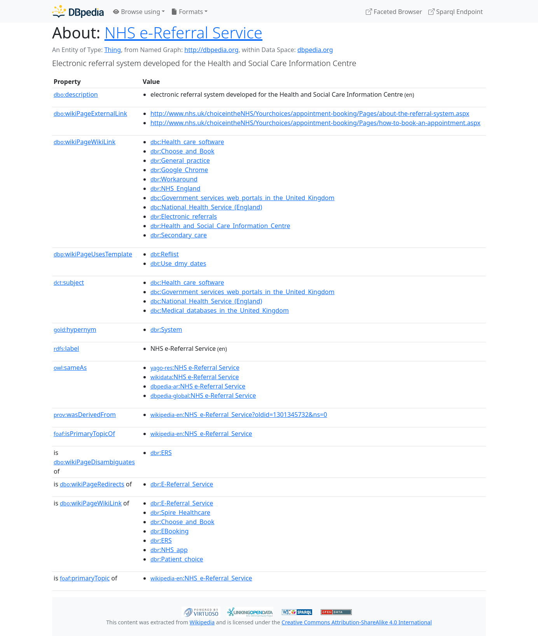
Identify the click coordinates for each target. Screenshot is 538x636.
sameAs (70, 367)
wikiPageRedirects (92, 484)
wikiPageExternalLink (90, 113)
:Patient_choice (176, 559)
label (66, 348)
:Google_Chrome (179, 170)
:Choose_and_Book (182, 151)
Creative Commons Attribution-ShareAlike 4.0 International (356, 622)
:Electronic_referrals (183, 216)
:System (166, 329)
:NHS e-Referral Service (194, 367)
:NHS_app (169, 549)
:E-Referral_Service (181, 484)
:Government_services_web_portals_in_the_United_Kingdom (242, 197)
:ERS (161, 452)
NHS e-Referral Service (183, 32)
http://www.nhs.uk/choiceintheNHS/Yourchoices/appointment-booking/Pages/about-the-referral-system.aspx (309, 113)
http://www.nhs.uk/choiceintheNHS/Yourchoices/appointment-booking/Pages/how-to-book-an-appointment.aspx (315, 122)
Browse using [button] (136, 11)
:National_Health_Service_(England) (206, 207)
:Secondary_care (178, 235)
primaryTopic (85, 578)
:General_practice (180, 160)
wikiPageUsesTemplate (93, 254)
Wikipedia (202, 622)
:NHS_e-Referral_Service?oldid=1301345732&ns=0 (238, 414)
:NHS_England (175, 188)
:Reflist (164, 254)
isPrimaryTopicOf (84, 433)
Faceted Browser (394, 11)
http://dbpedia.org (211, 49)
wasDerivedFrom (85, 414)
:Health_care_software (187, 142)
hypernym (75, 329)
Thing (112, 49)
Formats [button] (187, 11)
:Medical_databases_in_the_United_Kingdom (219, 310)
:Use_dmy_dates (178, 263)
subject (69, 282)
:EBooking (169, 531)
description (76, 94)
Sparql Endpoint (455, 11)
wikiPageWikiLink (84, 142)
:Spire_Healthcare (180, 512)
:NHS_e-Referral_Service (201, 433)
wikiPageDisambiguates (94, 462)
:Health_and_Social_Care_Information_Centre (220, 225)
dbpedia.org (315, 49)
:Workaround (173, 179)
